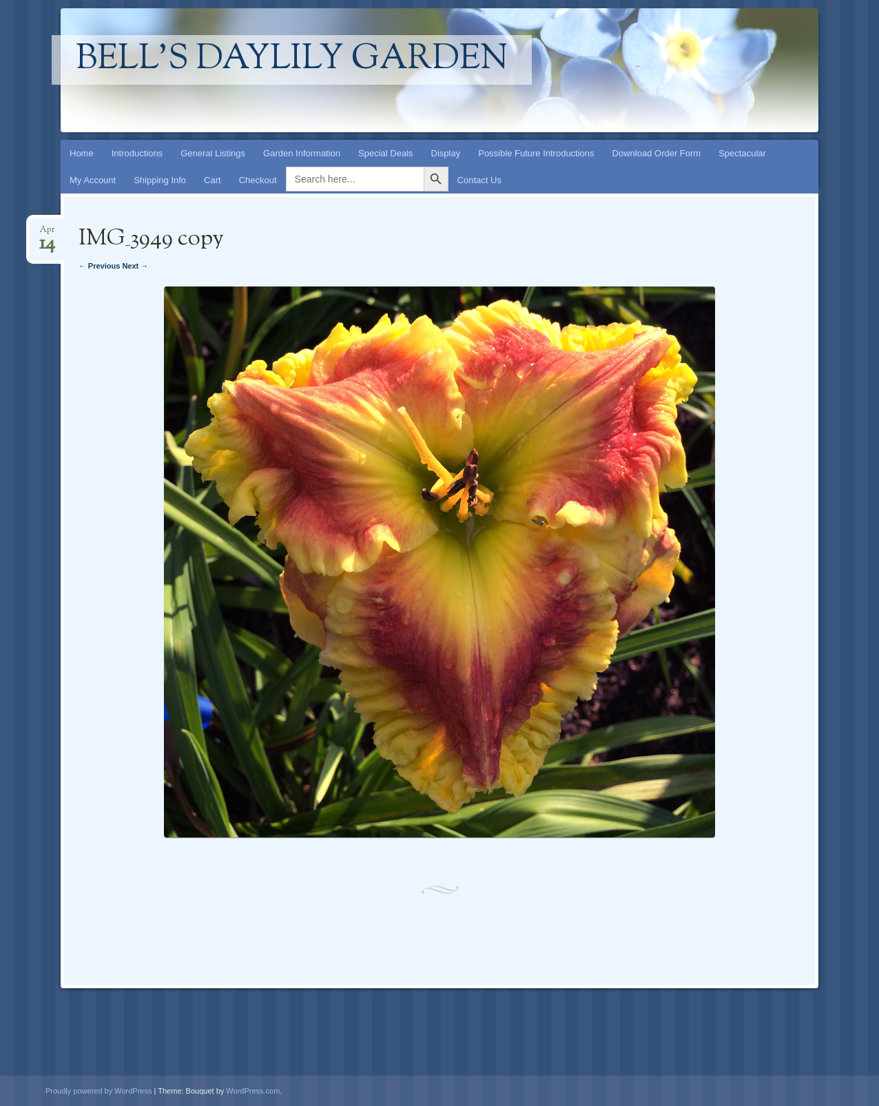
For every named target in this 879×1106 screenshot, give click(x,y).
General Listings (212, 153)
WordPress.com (253, 1091)
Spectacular (742, 153)
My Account (93, 180)
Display (446, 153)
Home (82, 153)
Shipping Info (160, 180)
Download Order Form (656, 153)
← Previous (100, 266)
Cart (212, 180)
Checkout (258, 180)
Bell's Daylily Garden (292, 60)
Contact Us (479, 180)
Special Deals (385, 153)
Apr (47, 234)
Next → (135, 266)
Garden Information (301, 153)
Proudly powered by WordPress (98, 1091)
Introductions (137, 153)
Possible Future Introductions (536, 153)
